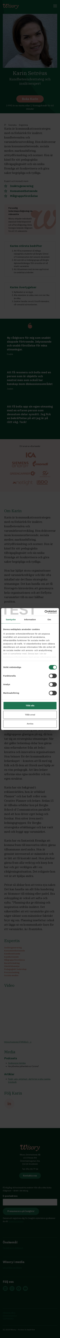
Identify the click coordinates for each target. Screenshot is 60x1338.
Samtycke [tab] (11, 619)
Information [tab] (30, 619)
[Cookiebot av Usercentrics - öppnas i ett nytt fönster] (44, 612)
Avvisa (30, 723)
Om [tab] (49, 619)
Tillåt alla (30, 705)
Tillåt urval (30, 714)
